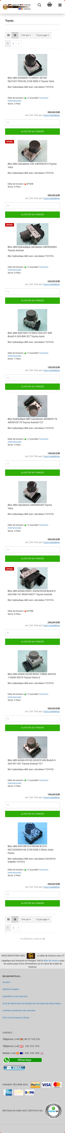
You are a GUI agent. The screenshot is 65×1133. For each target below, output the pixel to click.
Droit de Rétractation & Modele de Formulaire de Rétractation (32, 1003)
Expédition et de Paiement (15, 996)
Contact (6, 982)
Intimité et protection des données (19, 1010)
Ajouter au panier (32, 131)
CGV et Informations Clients (16, 1017)
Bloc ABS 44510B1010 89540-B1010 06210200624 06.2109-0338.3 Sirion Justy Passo (30, 849)
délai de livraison (51, 960)
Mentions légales (11, 989)
